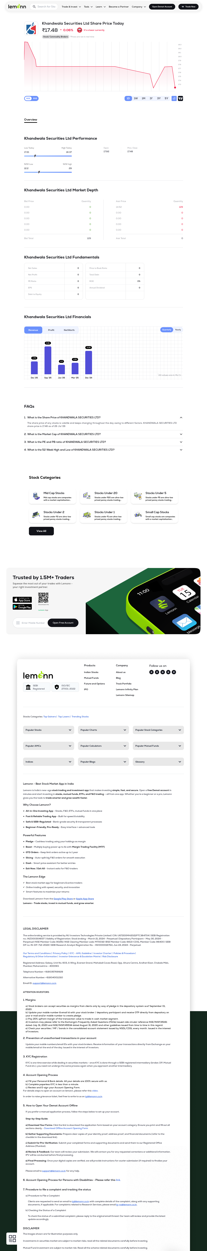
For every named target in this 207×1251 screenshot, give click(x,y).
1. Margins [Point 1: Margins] (29, 1000)
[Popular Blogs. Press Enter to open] (103, 762)
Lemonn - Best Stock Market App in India (48, 783)
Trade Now (190, 6)
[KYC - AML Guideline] (81, 953)
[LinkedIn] (174, 672)
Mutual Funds (91, 677)
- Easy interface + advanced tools (60, 827)
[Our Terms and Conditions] (38, 953)
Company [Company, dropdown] (137, 6)
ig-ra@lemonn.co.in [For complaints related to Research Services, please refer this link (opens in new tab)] (126, 1204)
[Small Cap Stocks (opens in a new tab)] (154, 515)
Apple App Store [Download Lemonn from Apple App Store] (85, 898)
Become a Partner (119, 6)
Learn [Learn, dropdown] (99, 6)
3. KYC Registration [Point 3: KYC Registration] (35, 1056)
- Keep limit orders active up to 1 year (52, 852)
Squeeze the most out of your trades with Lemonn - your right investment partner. (42, 585)
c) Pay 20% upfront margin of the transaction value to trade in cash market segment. (72, 1018)
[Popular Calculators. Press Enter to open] (103, 746)
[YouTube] (168, 672)
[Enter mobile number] (35, 623)
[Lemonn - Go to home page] (17, 6)
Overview (30, 120)
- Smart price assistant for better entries (50, 863)
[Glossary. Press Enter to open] (158, 762)
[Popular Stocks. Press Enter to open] (48, 730)
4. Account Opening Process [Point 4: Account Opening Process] (40, 1075)
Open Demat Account (162, 6)
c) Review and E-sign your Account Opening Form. (53, 1087)
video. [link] (95, 1090)
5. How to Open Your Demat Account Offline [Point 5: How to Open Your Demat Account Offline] (50, 1105)
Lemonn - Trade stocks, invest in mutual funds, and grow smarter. (58, 903)
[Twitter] (151, 672)
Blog (118, 677)
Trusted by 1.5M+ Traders (43, 577)
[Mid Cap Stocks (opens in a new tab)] (52, 496)
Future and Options (94, 683)
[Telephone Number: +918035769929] (97, 973)
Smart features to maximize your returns (47, 891)
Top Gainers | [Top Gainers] (50, 716)
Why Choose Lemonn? (37, 804)
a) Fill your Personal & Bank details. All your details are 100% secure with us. (66, 1081)
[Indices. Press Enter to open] (48, 762)
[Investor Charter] (103, 953)
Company (122, 665)
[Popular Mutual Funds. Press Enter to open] (158, 746)
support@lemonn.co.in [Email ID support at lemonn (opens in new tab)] (44, 983)
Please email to (34, 1170)
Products (89, 665)
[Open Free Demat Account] (159, 1244)
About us (121, 672)
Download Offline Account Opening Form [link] (66, 1128)
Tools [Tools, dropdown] (86, 6)
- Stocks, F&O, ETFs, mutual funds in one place (64, 810)
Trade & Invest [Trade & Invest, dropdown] (69, 6)
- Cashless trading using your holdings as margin (56, 841)
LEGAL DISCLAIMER (35, 928)
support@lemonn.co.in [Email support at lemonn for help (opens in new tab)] (54, 1170)
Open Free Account (63, 622)
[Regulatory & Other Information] (41, 956)
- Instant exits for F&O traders (52, 868)
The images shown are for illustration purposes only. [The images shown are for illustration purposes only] (50, 1233)
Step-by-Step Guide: (37, 1118)
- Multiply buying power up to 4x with (65, 846)
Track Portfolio (123, 683)
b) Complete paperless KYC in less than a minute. (52, 1084)
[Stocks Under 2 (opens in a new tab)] (52, 515)
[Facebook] (162, 672)
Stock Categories (45, 477)
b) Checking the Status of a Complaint (46, 1210)
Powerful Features (34, 835)
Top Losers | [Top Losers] (64, 716)
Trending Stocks (80, 716)
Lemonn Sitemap (125, 695)
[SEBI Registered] (36, 687)
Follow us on (157, 666)
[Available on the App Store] (22, 600)
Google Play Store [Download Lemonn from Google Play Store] (63, 898)
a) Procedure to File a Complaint (43, 1195)
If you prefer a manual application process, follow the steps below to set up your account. (72, 1111)
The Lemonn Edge (34, 876)
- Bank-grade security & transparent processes (64, 821)
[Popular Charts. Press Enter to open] (103, 730)
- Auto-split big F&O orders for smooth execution (55, 857)
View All (41, 531)
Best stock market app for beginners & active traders (54, 882)
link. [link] (118, 1180)
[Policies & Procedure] (125, 953)
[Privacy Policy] (61, 953)
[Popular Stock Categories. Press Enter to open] (158, 730)
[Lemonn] (38, 675)
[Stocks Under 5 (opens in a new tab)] (154, 496)
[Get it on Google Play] (22, 607)
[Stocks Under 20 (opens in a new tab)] (103, 496)
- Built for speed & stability (55, 816)
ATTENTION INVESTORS (36, 992)
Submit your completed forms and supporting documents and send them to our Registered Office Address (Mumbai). (94, 1144)
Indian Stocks (91, 672)
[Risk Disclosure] (110, 956)
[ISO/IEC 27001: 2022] (65, 687)
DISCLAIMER (31, 1228)
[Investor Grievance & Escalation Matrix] (80, 956)
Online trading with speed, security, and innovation (53, 887)
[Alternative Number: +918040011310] (97, 979)
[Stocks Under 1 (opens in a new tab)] (103, 515)
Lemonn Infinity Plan (127, 689)
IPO (86, 689)
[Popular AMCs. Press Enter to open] (48, 746)
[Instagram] (157, 672)
